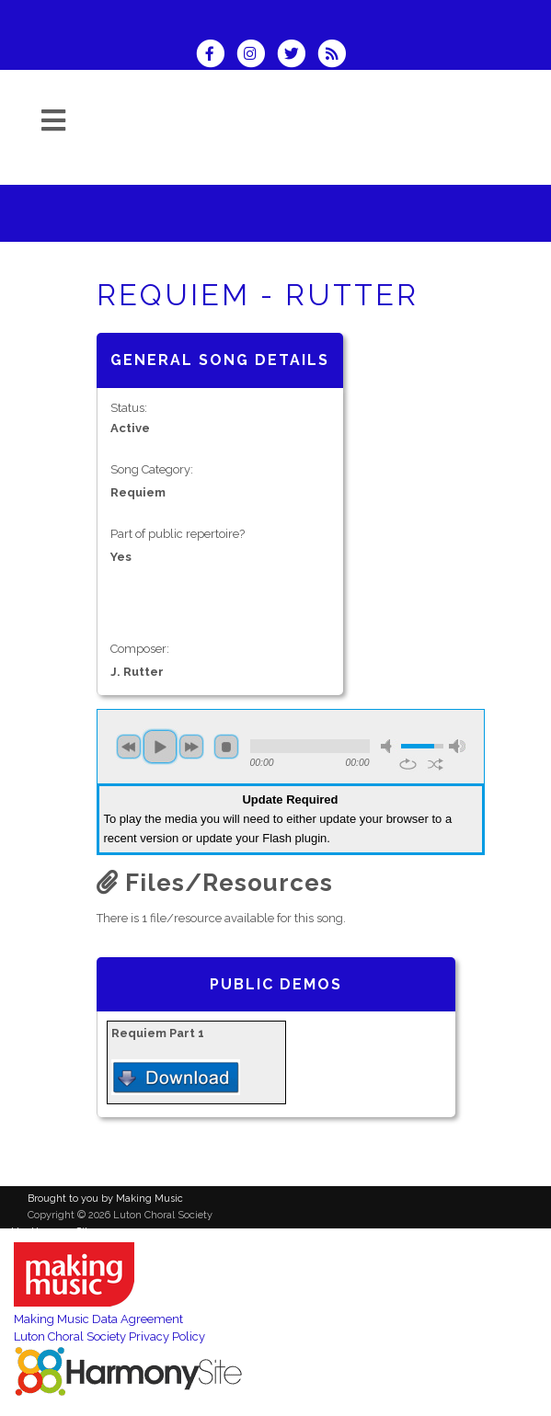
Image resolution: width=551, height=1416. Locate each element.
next (191, 746)
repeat (407, 764)
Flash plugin (294, 838)
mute (389, 746)
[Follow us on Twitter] (297, 56)
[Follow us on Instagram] (256, 56)
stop (226, 746)
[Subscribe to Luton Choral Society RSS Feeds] (336, 56)
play (160, 746)
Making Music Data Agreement (98, 1319)
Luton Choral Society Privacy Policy (109, 1336)
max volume (457, 746)
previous (129, 746)
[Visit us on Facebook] (216, 56)
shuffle (435, 764)
